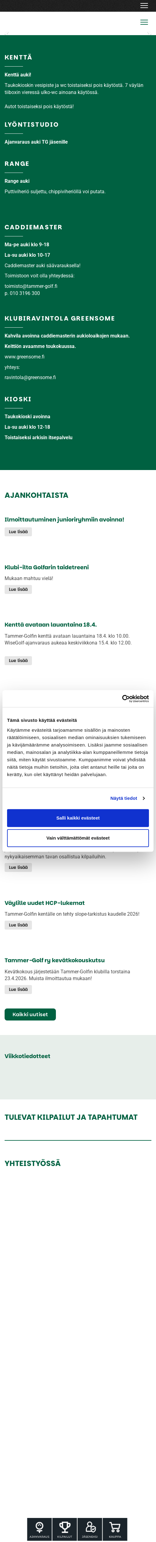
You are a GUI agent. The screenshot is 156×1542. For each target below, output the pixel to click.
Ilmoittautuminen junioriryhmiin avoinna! (64, 519)
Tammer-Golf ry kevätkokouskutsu (55, 960)
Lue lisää (18, 532)
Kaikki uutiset (30, 1014)
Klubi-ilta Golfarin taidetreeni (47, 567)
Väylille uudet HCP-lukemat (45, 903)
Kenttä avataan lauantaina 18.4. (51, 624)
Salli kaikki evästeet (78, 817)
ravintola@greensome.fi (30, 377)
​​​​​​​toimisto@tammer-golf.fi (31, 286)
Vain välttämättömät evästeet (78, 838)
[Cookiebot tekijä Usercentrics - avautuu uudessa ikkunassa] (122, 699)
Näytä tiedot (124, 798)
